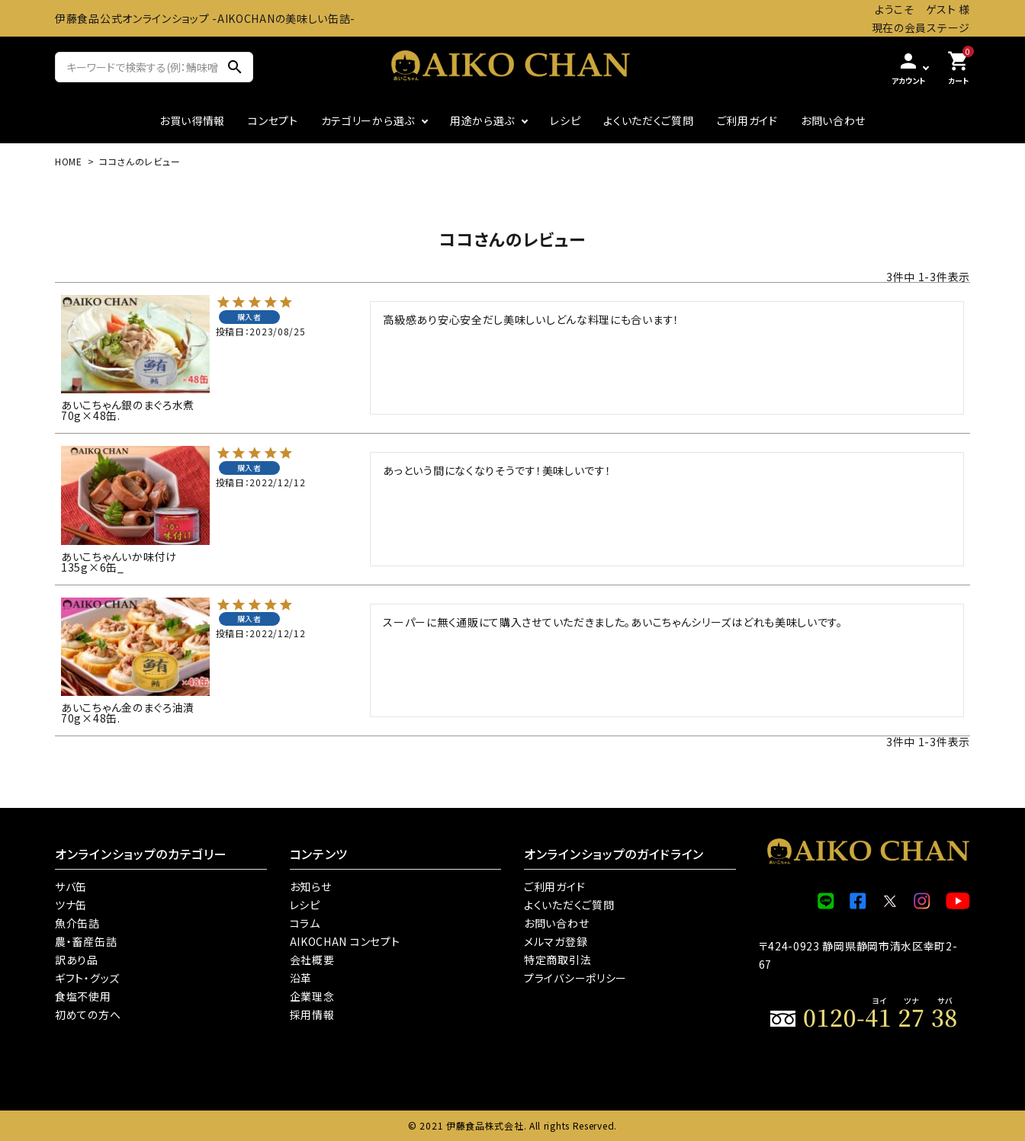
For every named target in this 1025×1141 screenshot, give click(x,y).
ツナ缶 (71, 904)
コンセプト (273, 120)
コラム (305, 923)
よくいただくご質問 (648, 120)
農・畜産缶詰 (86, 941)
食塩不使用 (83, 996)
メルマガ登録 (555, 941)
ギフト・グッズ (87, 978)
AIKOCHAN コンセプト (345, 941)
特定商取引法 (557, 959)
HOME (68, 161)
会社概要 (312, 959)
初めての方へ (87, 1014)
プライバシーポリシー (575, 978)
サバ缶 (71, 886)
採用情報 (312, 1014)
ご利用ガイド (747, 120)
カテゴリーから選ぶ (368, 120)
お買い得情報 (192, 120)
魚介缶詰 (77, 923)
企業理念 (312, 996)
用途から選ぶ (482, 120)
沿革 (301, 978)
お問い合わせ (833, 120)
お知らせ (311, 886)
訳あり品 (76, 959)
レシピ (565, 120)
